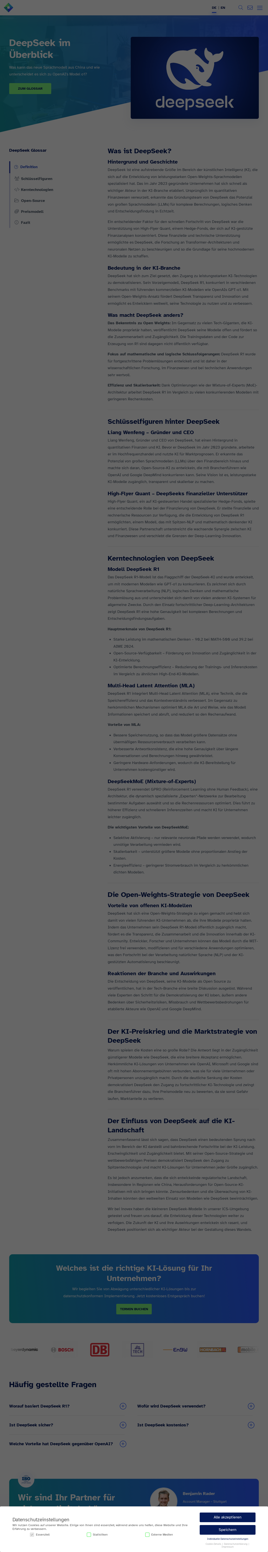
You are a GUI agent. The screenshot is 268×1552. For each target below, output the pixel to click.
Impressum (228, 1546)
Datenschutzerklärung (236, 1544)
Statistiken (97, 1534)
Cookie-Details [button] (214, 1544)
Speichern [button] (227, 1529)
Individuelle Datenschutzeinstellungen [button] (227, 1539)
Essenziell (39, 1534)
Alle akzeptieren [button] (228, 1517)
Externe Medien (159, 1534)
